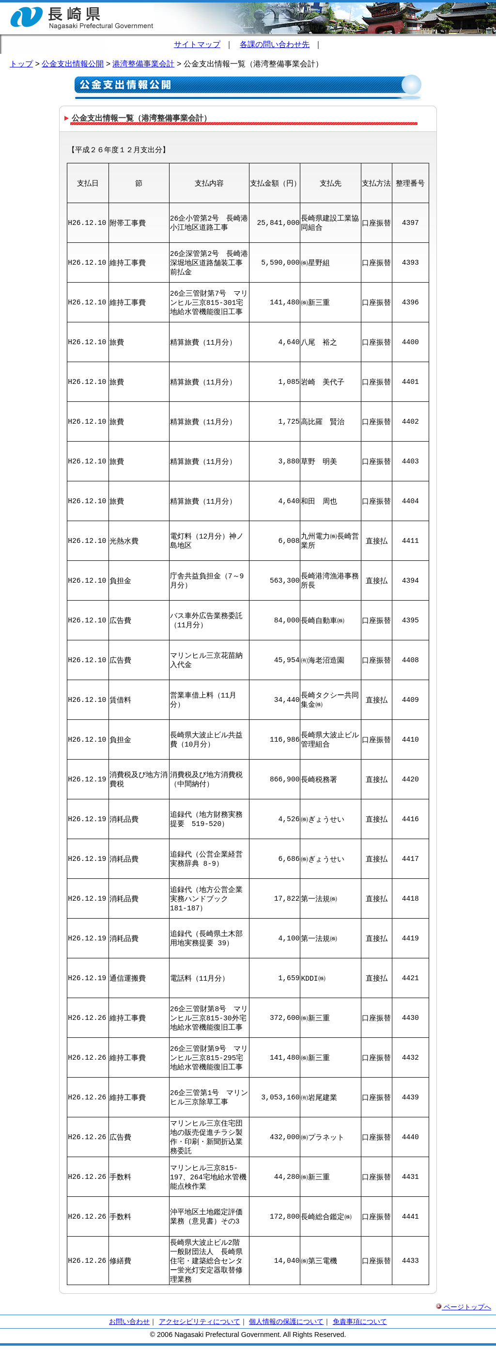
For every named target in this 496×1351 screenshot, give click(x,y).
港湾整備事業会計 (143, 64)
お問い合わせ (129, 1327)
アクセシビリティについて (199, 1327)
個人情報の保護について (286, 1327)
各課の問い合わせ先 (275, 44)
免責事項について (360, 1327)
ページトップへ (463, 1312)
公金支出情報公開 (73, 64)
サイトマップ (197, 44)
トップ (21, 64)
